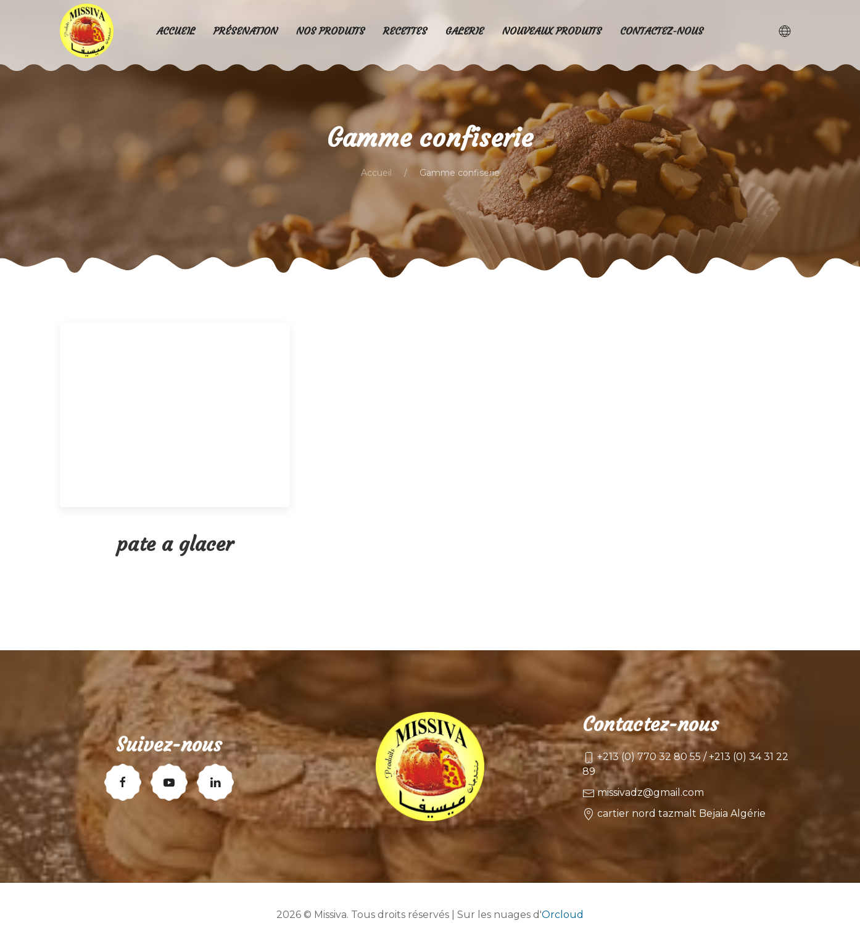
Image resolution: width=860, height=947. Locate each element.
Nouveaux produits (552, 31)
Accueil (376, 172)
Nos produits (330, 31)
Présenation (245, 31)
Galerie (464, 31)
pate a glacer (175, 544)
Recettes (405, 31)
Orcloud (563, 914)
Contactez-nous (661, 31)
